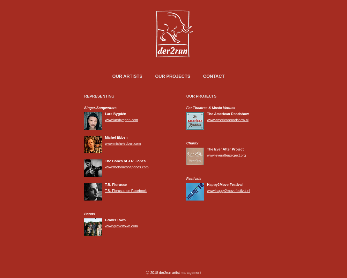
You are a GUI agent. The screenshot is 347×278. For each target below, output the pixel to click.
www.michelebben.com (123, 143)
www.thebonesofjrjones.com (127, 167)
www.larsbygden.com (121, 120)
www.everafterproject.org (226, 155)
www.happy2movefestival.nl (228, 191)
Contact (214, 76)
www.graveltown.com (121, 226)
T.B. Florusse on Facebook (126, 191)
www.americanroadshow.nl (227, 120)
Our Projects (172, 76)
